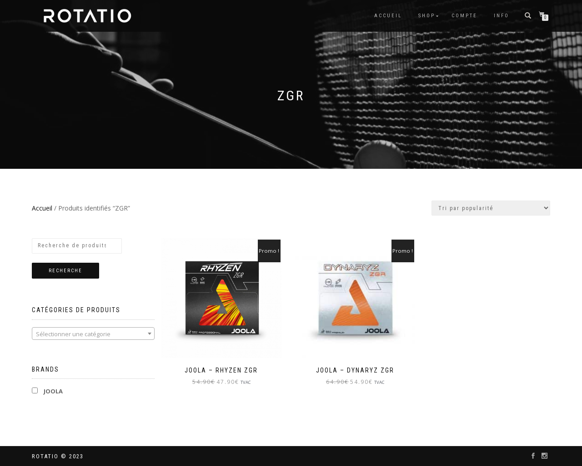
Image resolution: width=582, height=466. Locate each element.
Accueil (388, 16)
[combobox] (93, 333)
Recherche (65, 271)
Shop (426, 16)
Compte (464, 16)
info (501, 16)
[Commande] (490, 208)
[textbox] (93, 334)
